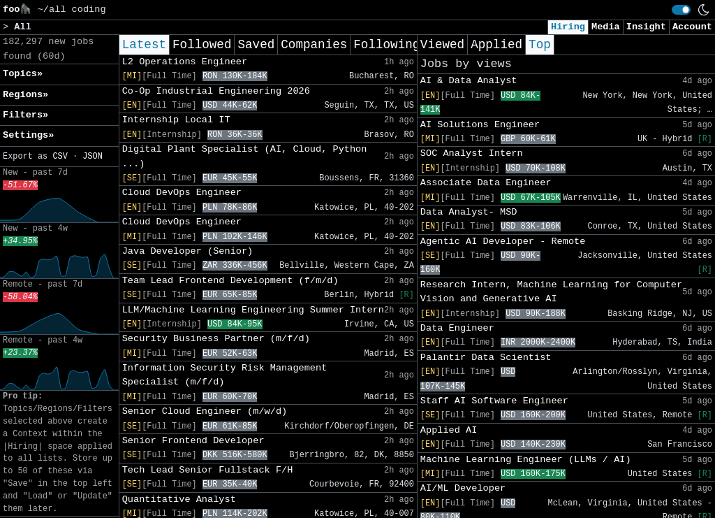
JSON (92, 156)
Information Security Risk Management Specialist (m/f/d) (224, 375)
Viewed (442, 45)
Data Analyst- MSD (468, 212)
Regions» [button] (25, 94)
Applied (496, 45)
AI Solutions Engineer (480, 125)
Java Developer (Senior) (187, 251)
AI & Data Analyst (468, 80)
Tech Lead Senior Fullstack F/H (207, 470)
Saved (255, 45)
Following (386, 45)
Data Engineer (457, 328)
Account (692, 27)
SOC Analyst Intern (471, 153)
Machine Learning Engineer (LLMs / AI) (525, 459)
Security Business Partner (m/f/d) (216, 338)
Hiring (568, 27)
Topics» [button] (23, 74)
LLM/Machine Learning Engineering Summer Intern (253, 310)
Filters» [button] (25, 115)
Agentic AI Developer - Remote (503, 241)
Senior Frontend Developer (193, 441)
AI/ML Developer (463, 488)
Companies (314, 45)
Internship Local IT (176, 120)
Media (605, 27)
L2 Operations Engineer (184, 62)
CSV (59, 156)
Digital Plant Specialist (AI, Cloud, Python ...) (244, 156)
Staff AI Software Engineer (494, 401)
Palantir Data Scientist (486, 357)
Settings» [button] (28, 135)
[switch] (681, 10)
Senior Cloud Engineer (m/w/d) (205, 411)
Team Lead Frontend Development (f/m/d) (230, 280)
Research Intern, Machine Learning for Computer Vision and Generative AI (551, 292)
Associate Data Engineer (486, 183)
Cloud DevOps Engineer (182, 192)
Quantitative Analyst (179, 499)
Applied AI (449, 430)
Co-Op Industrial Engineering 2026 (216, 91)
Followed (201, 45)
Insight (646, 27)
